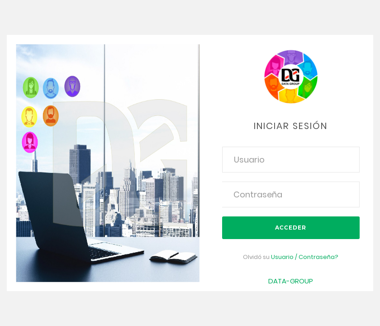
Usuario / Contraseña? (304, 257)
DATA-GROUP (290, 281)
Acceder (290, 227)
